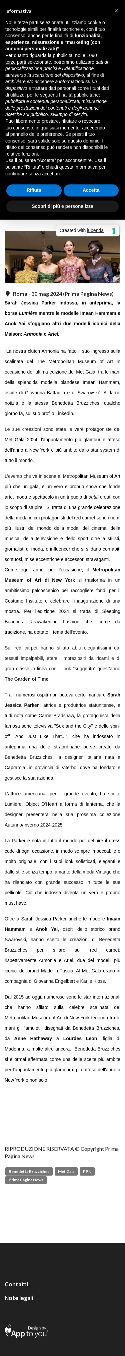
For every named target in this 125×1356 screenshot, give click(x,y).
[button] (116, 10)
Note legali (19, 1297)
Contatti (16, 1284)
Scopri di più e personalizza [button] (62, 206)
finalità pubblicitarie (79, 95)
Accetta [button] (91, 190)
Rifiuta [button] (34, 190)
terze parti (15, 62)
